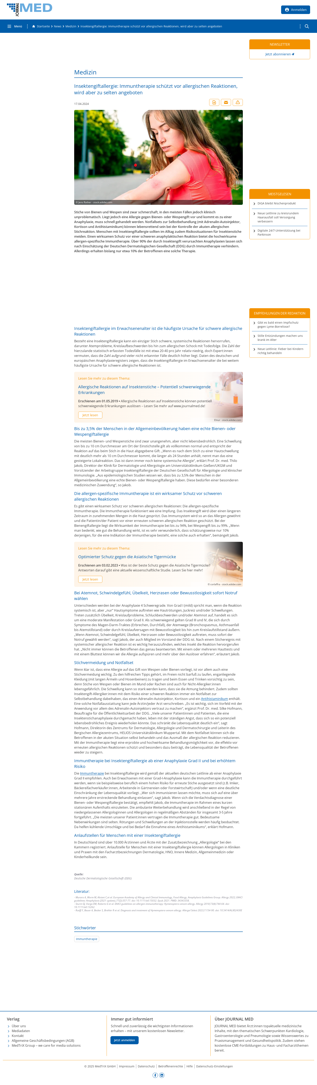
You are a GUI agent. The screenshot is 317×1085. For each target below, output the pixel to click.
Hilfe (189, 1066)
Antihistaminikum (214, 699)
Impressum (126, 1066)
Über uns (19, 1026)
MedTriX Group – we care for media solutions (46, 1045)
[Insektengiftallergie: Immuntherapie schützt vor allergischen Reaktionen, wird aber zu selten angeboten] (151, 26)
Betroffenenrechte (170, 1066)
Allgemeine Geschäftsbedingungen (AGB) (43, 1040)
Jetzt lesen (90, 415)
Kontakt (18, 1035)
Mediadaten (21, 1031)
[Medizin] (70, 26)
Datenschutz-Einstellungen (214, 1066)
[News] (57, 26)
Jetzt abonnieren (278, 54)
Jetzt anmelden (124, 1040)
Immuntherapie (92, 773)
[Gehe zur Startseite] (41, 26)
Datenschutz (146, 1066)
